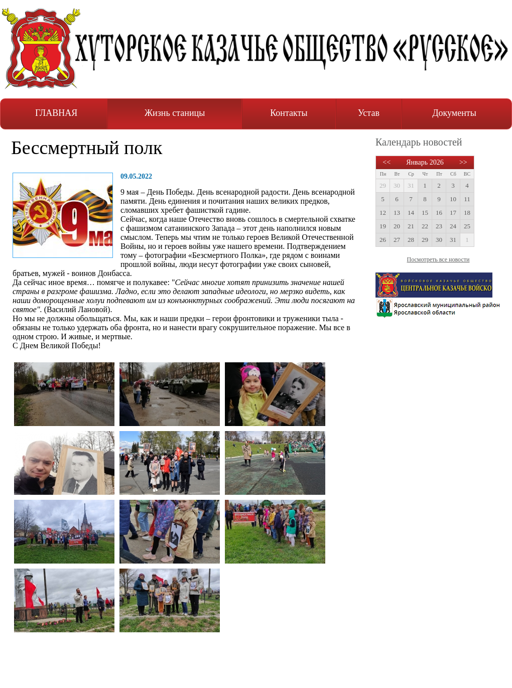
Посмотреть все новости (438, 259)
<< (386, 162)
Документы (454, 113)
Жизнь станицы (175, 113)
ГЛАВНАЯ (56, 113)
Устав (368, 113)
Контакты (288, 113)
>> (463, 162)
